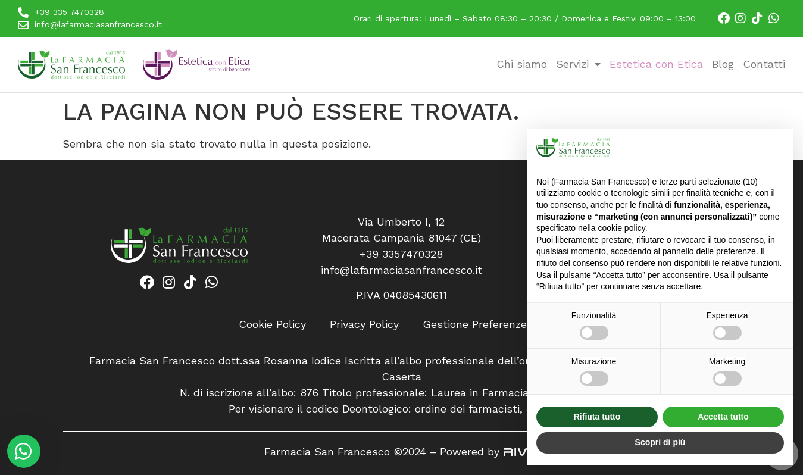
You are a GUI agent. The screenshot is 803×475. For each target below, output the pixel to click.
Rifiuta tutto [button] (597, 416)
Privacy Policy (364, 324)
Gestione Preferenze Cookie (493, 324)
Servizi (578, 64)
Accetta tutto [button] (723, 416)
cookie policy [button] (621, 228)
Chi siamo (521, 64)
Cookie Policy (272, 324)
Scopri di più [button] (660, 442)
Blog (723, 64)
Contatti (764, 64)
